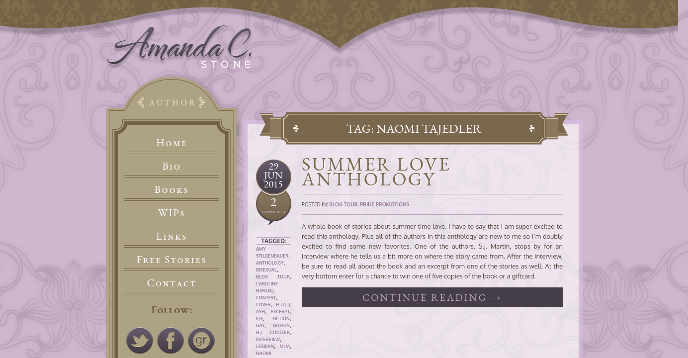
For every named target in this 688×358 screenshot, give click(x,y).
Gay (260, 325)
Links (171, 236)
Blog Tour (273, 276)
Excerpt (279, 311)
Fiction (281, 318)
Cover (263, 304)
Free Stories (172, 259)
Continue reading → (432, 297)
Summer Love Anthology (376, 171)
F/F (259, 318)
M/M (284, 346)
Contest (266, 297)
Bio (172, 166)
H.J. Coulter (273, 332)
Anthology (269, 263)
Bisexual (266, 269)
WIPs (171, 212)
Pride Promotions (384, 204)
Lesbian (265, 346)
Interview (268, 339)
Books (172, 189)
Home (171, 142)
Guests (281, 325)
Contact (172, 282)
